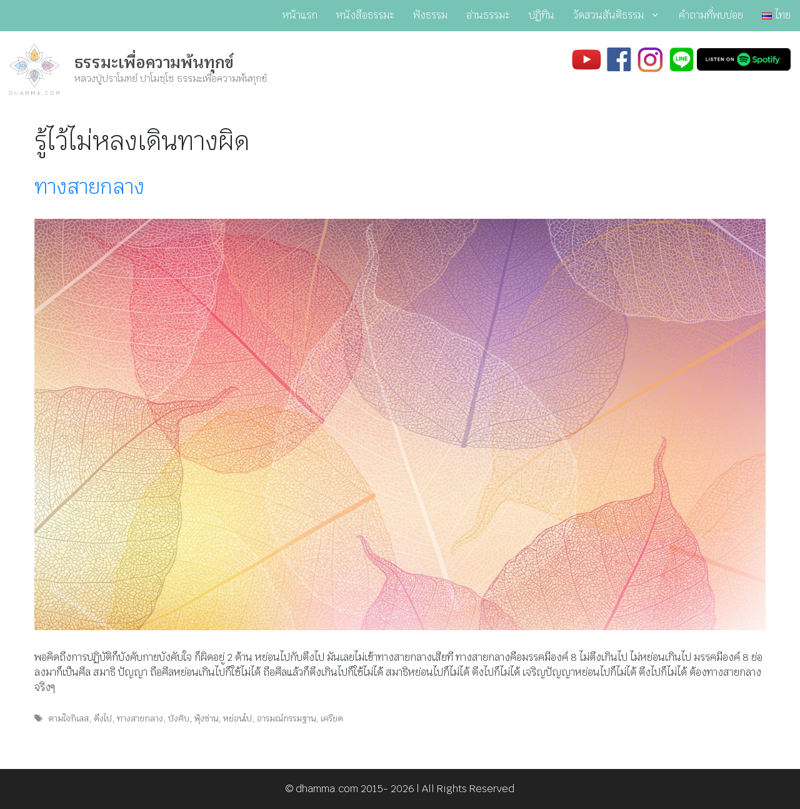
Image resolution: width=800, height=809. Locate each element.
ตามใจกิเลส (68, 718)
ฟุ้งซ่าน (206, 718)
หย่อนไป (237, 718)
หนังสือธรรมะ (365, 15)
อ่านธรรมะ (488, 15)
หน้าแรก (300, 15)
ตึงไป (103, 718)
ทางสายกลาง (89, 186)
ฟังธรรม (430, 15)
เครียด (332, 718)
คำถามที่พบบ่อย (711, 15)
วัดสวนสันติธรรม (621, 15)
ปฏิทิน (541, 15)
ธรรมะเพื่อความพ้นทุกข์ (154, 62)
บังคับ (178, 718)
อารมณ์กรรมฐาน (286, 718)
